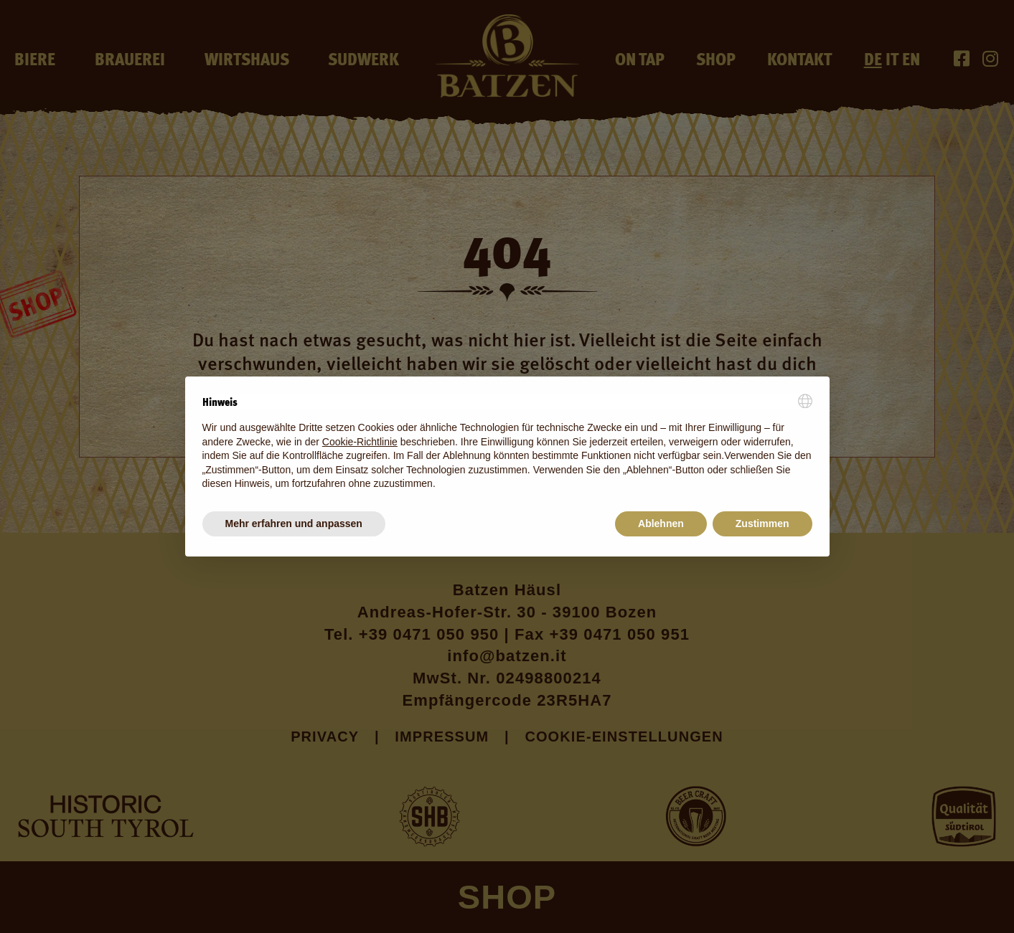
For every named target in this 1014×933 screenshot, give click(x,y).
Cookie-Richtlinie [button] (360, 441)
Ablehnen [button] (661, 523)
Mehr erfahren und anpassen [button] (293, 523)
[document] (507, 442)
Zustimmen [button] (762, 523)
